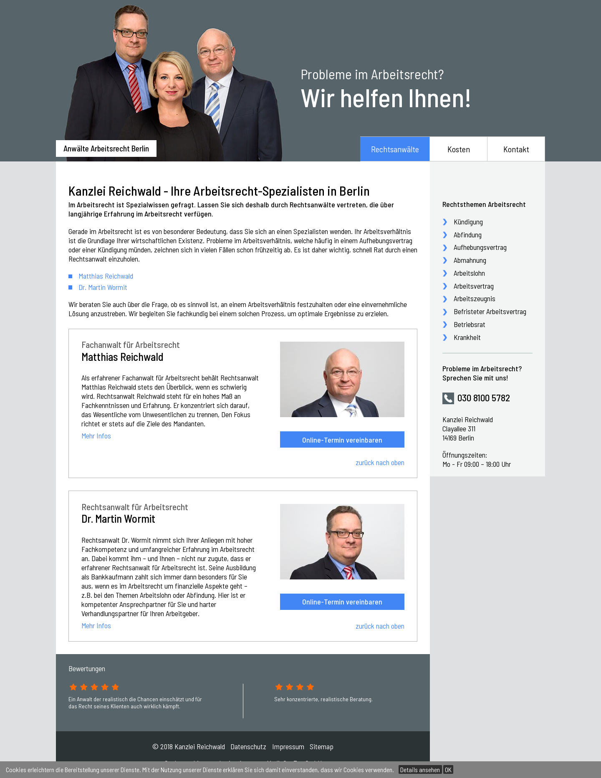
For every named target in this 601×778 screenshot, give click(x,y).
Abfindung (468, 234)
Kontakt (516, 149)
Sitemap (321, 746)
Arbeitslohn (469, 272)
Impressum (288, 746)
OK (448, 769)
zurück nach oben (380, 462)
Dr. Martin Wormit (102, 287)
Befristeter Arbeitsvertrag (490, 311)
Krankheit (467, 337)
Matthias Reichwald (105, 275)
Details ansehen (420, 769)
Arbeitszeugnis (474, 298)
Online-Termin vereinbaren (342, 439)
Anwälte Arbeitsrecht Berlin (106, 148)
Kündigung (468, 221)
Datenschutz (248, 746)
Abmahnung (470, 259)
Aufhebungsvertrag (480, 247)
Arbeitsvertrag (474, 285)
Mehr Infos (96, 436)
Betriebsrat (469, 324)
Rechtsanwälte (395, 149)
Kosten (458, 149)
